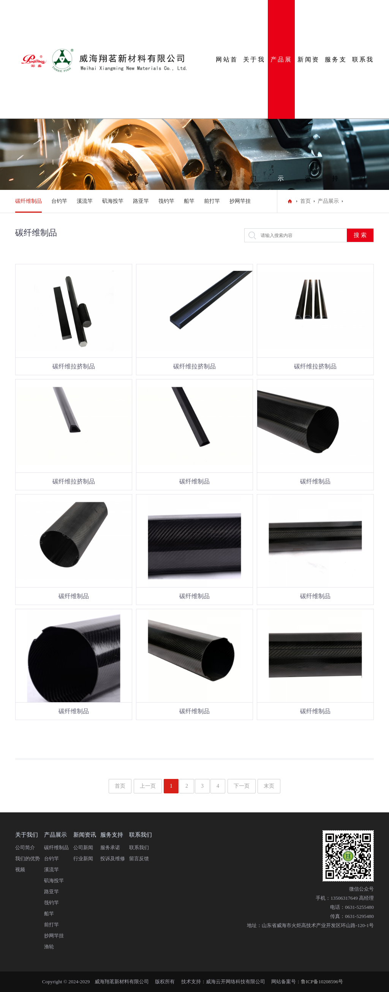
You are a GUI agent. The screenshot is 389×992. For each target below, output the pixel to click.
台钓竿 (59, 201)
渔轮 (49, 946)
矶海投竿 (112, 201)
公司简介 (25, 847)
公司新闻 (83, 847)
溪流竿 (85, 201)
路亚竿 (141, 201)
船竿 (189, 201)
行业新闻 (83, 858)
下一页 (242, 786)
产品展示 (281, 87)
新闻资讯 (308, 87)
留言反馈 (139, 858)
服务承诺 (110, 847)
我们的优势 (27, 858)
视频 (20, 869)
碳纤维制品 (28, 201)
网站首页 (227, 87)
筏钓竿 (166, 201)
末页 (269, 786)
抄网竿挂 (240, 201)
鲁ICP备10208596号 (322, 981)
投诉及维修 (112, 858)
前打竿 (212, 201)
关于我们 (254, 87)
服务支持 (336, 87)
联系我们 (363, 87)
